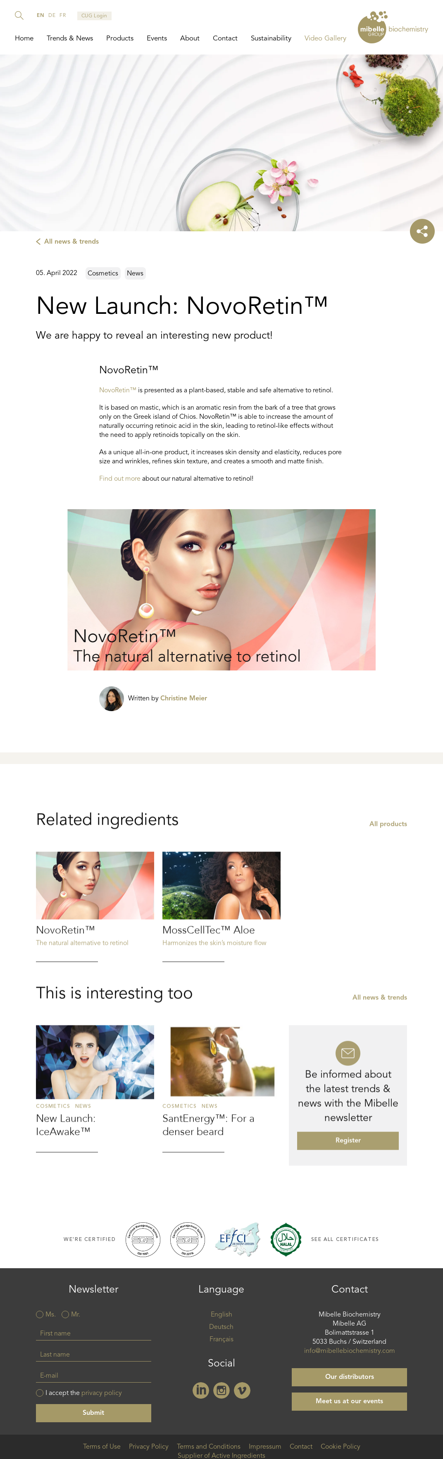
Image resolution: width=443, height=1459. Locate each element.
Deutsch (221, 1327)
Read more (95, 966)
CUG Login (94, 16)
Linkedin (201, 1390)
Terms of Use (102, 1447)
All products (388, 883)
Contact (225, 38)
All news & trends (71, 242)
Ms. (50, 1315)
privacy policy (101, 1393)
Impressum (265, 1447)
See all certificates (345, 1239)
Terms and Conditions (209, 1447)
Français (221, 1339)
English (221, 1315)
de (51, 15)
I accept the (83, 1393)
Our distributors (349, 1377)
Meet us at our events (349, 1401)
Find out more (120, 479)
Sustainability (271, 38)
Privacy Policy (149, 1447)
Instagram (221, 1390)
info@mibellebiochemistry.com (349, 1351)
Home (24, 38)
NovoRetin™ (117, 390)
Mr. (75, 1315)
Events (157, 38)
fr (63, 15)
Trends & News (70, 38)
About (190, 38)
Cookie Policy (340, 1447)
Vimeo (242, 1390)
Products (119, 38)
